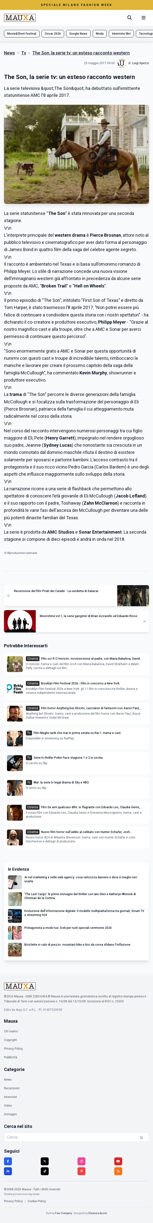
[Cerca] (129, 17)
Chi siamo (11, 1031)
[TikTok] (45, 1171)
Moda (100, 33)
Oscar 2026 (53, 33)
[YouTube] (118, 1161)
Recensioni (12, 1088)
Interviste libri (121, 33)
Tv (23, 52)
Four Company (63, 1213)
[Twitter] (45, 1161)
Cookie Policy (37, 1201)
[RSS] (118, 1171)
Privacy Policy (13, 1048)
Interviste (10, 1097)
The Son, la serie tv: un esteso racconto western (81, 52)
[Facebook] (8, 1161)
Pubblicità (10, 1057)
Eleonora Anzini (97, 1213)
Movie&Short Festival (21, 33)
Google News (78, 33)
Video (8, 1105)
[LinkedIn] (8, 1171)
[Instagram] (81, 1161)
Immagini (10, 1114)
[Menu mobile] (143, 17)
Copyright (10, 1040)
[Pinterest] (81, 1171)
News (9, 52)
